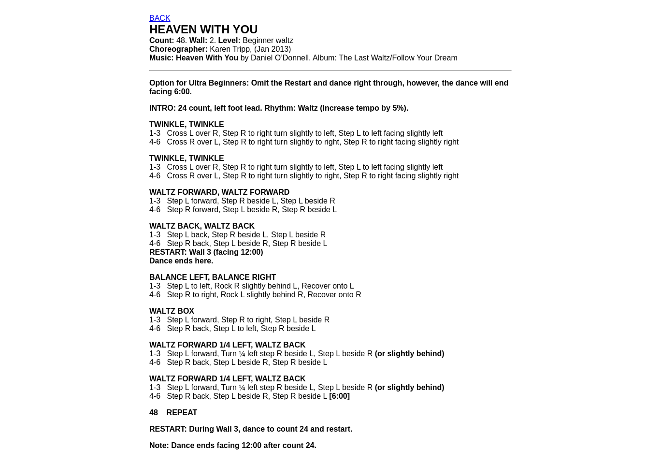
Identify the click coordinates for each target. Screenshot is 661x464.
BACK (160, 18)
